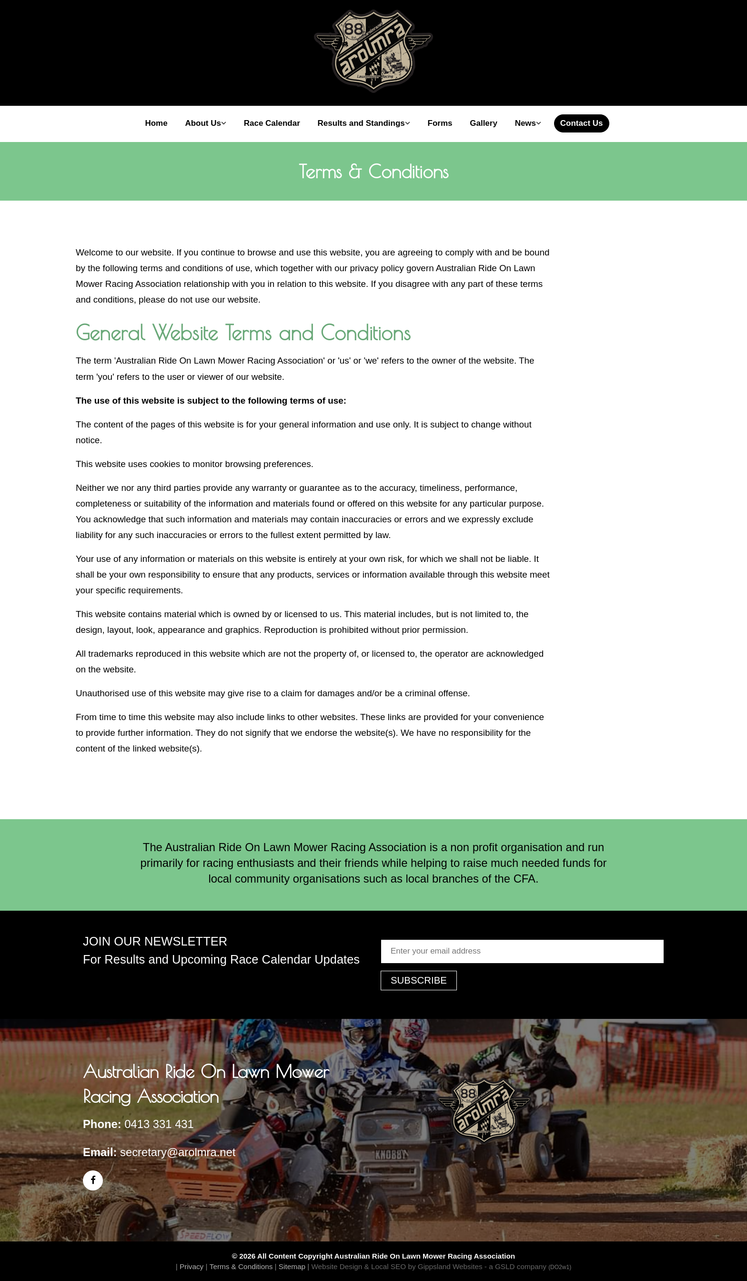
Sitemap (292, 1266)
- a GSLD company (528, 1266)
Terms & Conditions (241, 1266)
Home (156, 123)
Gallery (483, 123)
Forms (440, 123)
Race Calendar (272, 123)
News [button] (528, 123)
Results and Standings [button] (364, 123)
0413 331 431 (159, 1124)
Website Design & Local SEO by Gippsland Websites (396, 1266)
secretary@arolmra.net (177, 1152)
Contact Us (581, 123)
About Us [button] (205, 123)
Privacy (191, 1266)
